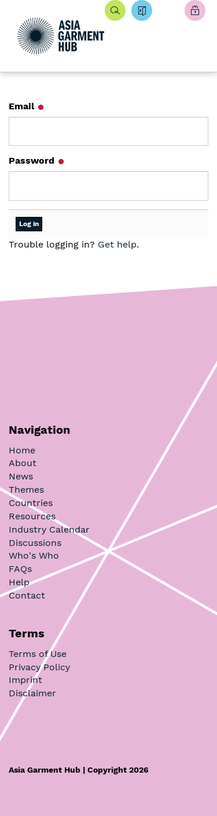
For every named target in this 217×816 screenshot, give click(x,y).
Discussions (35, 542)
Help (19, 582)
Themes (26, 489)
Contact (27, 595)
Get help (117, 244)
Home (22, 450)
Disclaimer (32, 693)
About (22, 462)
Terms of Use (38, 653)
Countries (31, 502)
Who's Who (34, 555)
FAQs (20, 568)
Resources (32, 516)
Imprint (25, 679)
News (21, 476)
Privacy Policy (39, 667)
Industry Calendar (49, 529)
